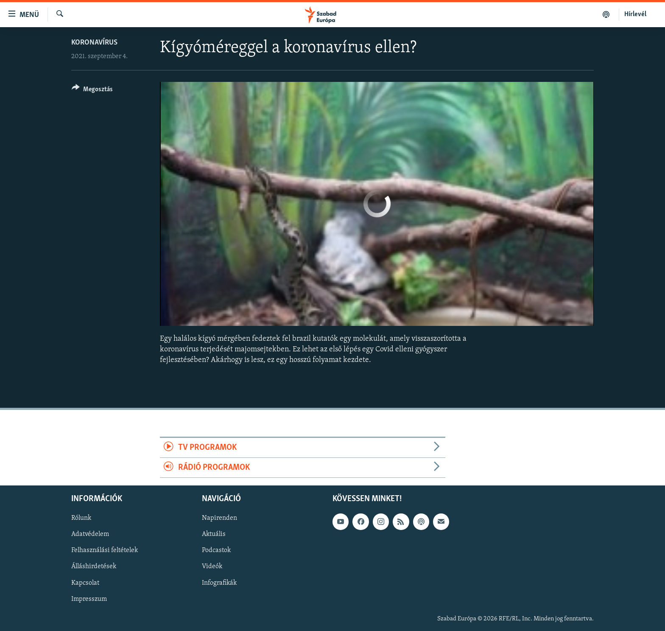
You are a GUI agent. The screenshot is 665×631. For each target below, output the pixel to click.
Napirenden (219, 518)
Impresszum (89, 599)
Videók (212, 567)
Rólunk (81, 518)
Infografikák (219, 583)
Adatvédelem (90, 534)
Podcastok (216, 550)
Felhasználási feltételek (104, 550)
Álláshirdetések (93, 567)
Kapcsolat (85, 583)
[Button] (92, 90)
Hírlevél (635, 14)
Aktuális (214, 534)
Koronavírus (94, 43)
